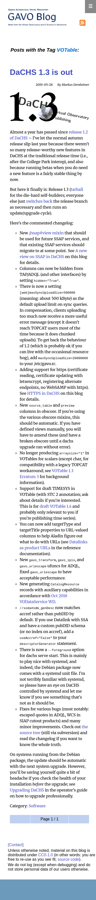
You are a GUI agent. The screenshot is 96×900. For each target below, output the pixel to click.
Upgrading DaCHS (27, 788)
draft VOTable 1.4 (56, 505)
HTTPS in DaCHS (43, 393)
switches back (39, 201)
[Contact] (16, 843)
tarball (77, 189)
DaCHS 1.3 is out (41, 72)
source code (68, 858)
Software (37, 804)
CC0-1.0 (45, 853)
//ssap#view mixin (46, 232)
